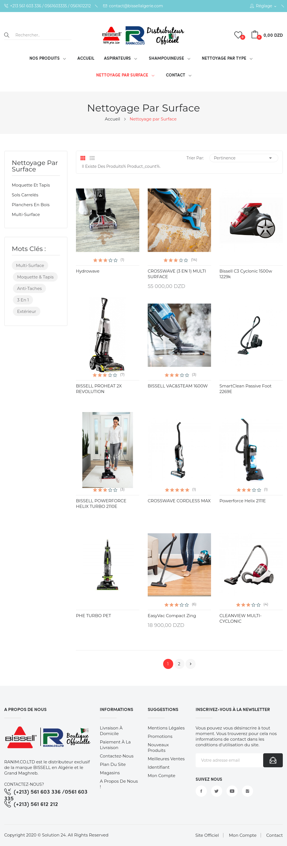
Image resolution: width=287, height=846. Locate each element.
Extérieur (26, 311)
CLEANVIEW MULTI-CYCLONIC (240, 618)
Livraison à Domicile (111, 730)
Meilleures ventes (166, 758)
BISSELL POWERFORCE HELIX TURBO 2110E (101, 503)
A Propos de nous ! (119, 783)
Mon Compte (242, 835)
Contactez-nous (116, 756)
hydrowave (87, 271)
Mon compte (161, 775)
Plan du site (113, 764)
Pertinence (244, 158)
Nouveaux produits (158, 747)
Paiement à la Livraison (115, 744)
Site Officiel (207, 835)
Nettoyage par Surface (35, 166)
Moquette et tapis (31, 185)
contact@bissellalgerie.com (133, 6)
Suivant (190, 663)
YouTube (232, 791)
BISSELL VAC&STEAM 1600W (178, 386)
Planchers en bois (31, 204)
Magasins (110, 772)
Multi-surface (26, 214)
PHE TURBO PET (93, 615)
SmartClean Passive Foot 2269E (245, 388)
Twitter (216, 791)
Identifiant (159, 767)
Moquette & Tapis (35, 277)
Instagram (247, 791)
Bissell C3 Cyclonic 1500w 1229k (245, 273)
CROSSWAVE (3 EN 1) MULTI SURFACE (177, 273)
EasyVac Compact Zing (172, 615)
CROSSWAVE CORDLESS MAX (179, 500)
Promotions (160, 736)
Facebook (201, 791)
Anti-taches (29, 288)
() (239, 35)
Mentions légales (166, 728)
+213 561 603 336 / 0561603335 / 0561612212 (47, 6)
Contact (274, 835)
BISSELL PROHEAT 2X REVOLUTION (99, 388)
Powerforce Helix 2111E (242, 500)
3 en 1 (23, 300)
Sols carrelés (25, 194)
